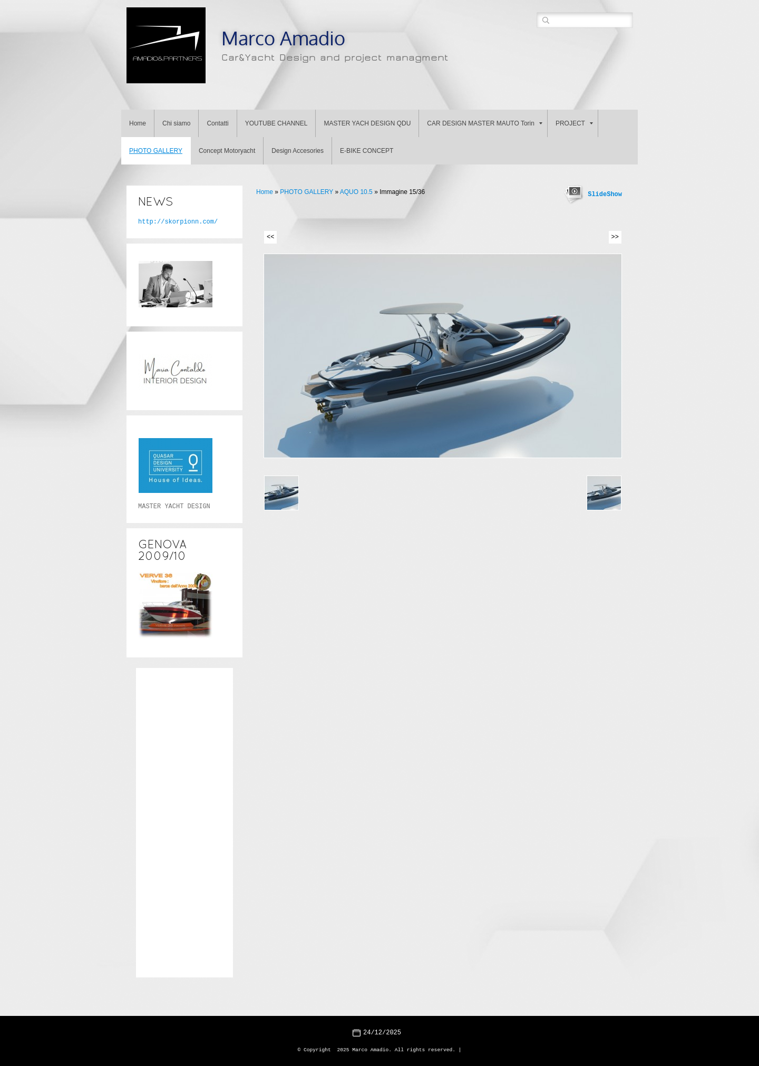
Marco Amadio (283, 38)
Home (137, 123)
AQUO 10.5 (356, 192)
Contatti (217, 123)
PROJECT (574, 123)
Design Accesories (297, 150)
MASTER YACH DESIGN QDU (367, 123)
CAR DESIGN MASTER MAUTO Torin (484, 123)
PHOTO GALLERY (155, 150)
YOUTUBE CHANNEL (276, 123)
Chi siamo (176, 123)
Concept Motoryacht (227, 150)
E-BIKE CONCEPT (366, 150)
